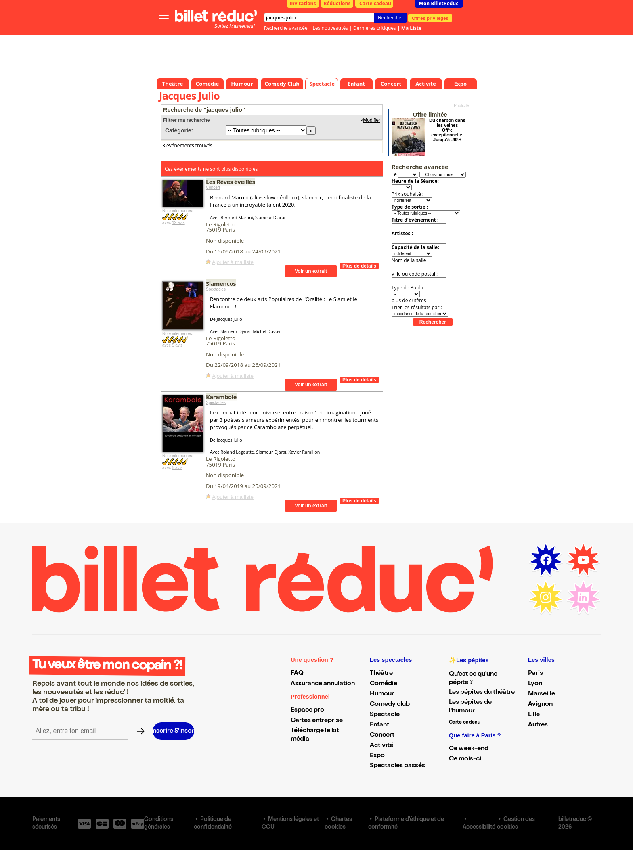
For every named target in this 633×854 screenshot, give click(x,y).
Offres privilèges (430, 17)
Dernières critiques (374, 28)
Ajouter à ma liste (233, 262)
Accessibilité (479, 827)
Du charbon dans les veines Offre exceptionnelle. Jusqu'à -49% (447, 130)
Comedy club (390, 704)
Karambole (221, 397)
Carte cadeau (375, 3)
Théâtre (381, 673)
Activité (381, 746)
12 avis (178, 222)
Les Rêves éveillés (230, 182)
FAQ (297, 673)
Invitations (303, 3)
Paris (535, 673)
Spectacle (385, 715)
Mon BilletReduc (439, 3)
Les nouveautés (330, 28)
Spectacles (216, 289)
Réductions (337, 3)
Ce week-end (468, 749)
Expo (377, 756)
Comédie (383, 684)
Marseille (541, 694)
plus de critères (409, 300)
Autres (538, 725)
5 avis (177, 345)
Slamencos (221, 283)
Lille (534, 715)
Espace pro (307, 710)
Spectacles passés (397, 766)
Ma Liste (411, 28)
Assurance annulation (323, 684)
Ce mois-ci (465, 759)
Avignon (540, 704)
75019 (213, 229)
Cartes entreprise (317, 721)
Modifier (371, 120)
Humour (382, 694)
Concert (213, 187)
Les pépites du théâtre (482, 692)
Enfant (379, 725)
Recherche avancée (286, 28)
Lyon (535, 684)
